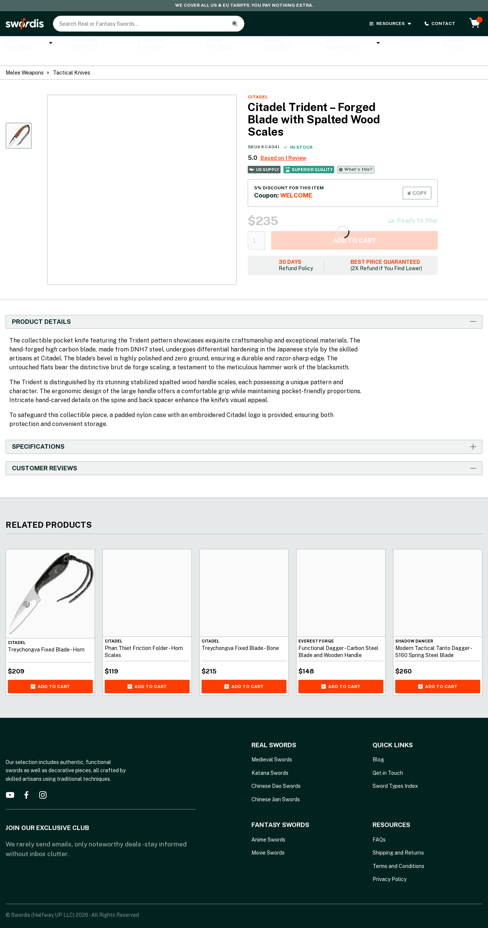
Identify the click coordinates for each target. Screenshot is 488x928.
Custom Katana (144, 44)
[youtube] (10, 781)
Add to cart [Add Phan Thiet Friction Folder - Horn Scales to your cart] (147, 673)
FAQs (379, 827)
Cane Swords (200, 44)
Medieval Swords (271, 747)
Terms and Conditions (398, 853)
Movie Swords (268, 840)
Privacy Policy (389, 866)
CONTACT (439, 23)
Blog (378, 747)
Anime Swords (254, 44)
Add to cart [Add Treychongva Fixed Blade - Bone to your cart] (244, 673)
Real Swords (26, 44)
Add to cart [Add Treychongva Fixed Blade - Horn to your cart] (50, 673)
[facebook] (26, 781)
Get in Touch (388, 760)
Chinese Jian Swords (275, 786)
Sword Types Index (395, 773)
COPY (417, 180)
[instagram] (42, 781)
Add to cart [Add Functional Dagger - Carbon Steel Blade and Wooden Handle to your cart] (341, 673)
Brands (367, 44)
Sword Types (412, 44)
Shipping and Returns (398, 840)
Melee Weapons (315, 44)
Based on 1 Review (283, 145)
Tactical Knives (71, 60)
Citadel (258, 83)
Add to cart (354, 227)
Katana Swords (85, 44)
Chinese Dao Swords (276, 773)
